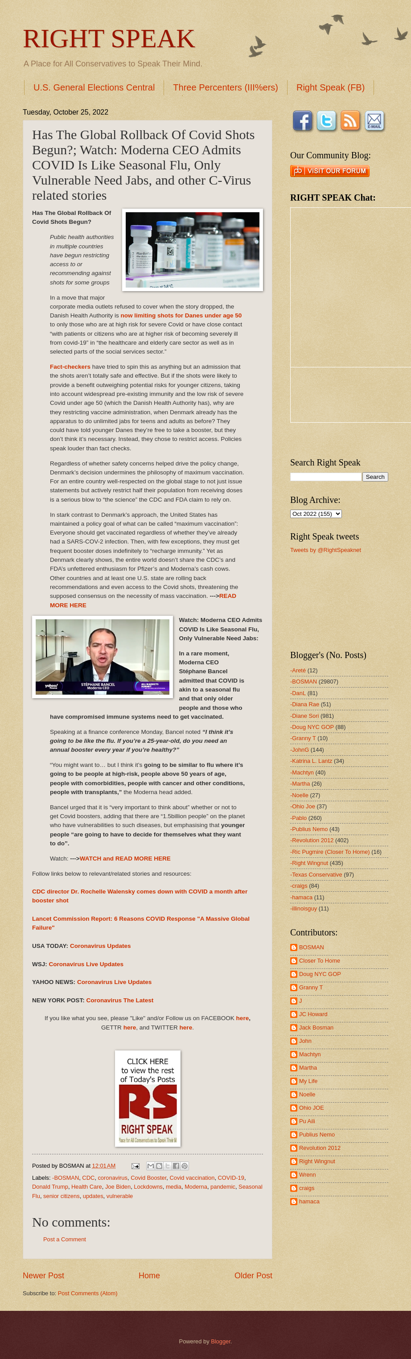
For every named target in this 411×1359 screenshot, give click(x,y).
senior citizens (61, 1196)
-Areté (298, 670)
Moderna (196, 1186)
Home (149, 1275)
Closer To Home (319, 960)
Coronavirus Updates (100, 946)
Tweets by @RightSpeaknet (325, 550)
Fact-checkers (70, 366)
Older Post (253, 1275)
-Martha (300, 783)
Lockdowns (148, 1186)
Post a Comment (64, 1239)
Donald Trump (50, 1186)
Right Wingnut (317, 1161)
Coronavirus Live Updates (86, 964)
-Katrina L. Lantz (311, 761)
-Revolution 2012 (311, 840)
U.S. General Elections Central (94, 87)
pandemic (222, 1186)
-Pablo (298, 818)
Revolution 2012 (320, 1148)
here (242, 1018)
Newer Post (43, 1275)
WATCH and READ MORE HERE (125, 858)
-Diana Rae (304, 704)
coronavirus (112, 1177)
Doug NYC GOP (320, 974)
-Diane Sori (304, 715)
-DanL (298, 693)
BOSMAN (311, 947)
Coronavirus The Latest (119, 1000)
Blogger (220, 1341)
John (305, 1041)
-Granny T (303, 738)
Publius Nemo (317, 1134)
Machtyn (310, 1054)
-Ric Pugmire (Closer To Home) (330, 851)
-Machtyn (302, 772)
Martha (308, 1067)
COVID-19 (231, 1177)
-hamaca (301, 897)
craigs (306, 1188)
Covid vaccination (191, 1177)
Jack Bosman (316, 1027)
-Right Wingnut (309, 863)
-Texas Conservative (316, 874)
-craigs (299, 885)
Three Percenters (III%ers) (225, 87)
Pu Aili (307, 1121)
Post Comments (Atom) (88, 1293)
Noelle (307, 1094)
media (173, 1186)
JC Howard (313, 1014)
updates (93, 1196)
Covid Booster (148, 1177)
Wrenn (307, 1174)
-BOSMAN (65, 1177)
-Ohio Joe (302, 806)
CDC (88, 1177)
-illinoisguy (303, 908)
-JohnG (299, 749)
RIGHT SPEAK (109, 38)
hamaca (309, 1201)
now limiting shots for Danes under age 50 (181, 315)
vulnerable (120, 1196)
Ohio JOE (311, 1107)
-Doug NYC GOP (312, 727)
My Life (308, 1081)
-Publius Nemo (309, 829)
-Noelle (299, 795)
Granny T (311, 987)
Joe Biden (118, 1186)
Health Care (86, 1186)
